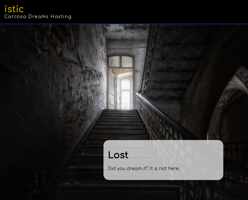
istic (14, 9)
